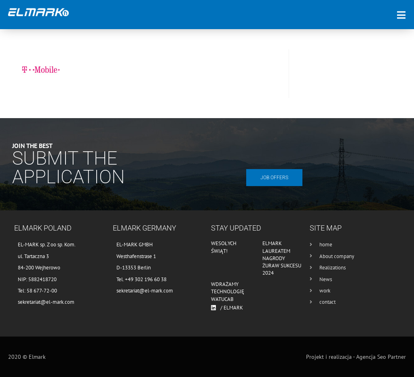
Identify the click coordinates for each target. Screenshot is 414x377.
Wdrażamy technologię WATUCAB (227, 291)
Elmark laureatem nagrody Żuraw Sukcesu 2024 (281, 258)
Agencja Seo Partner (381, 356)
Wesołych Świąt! (224, 247)
